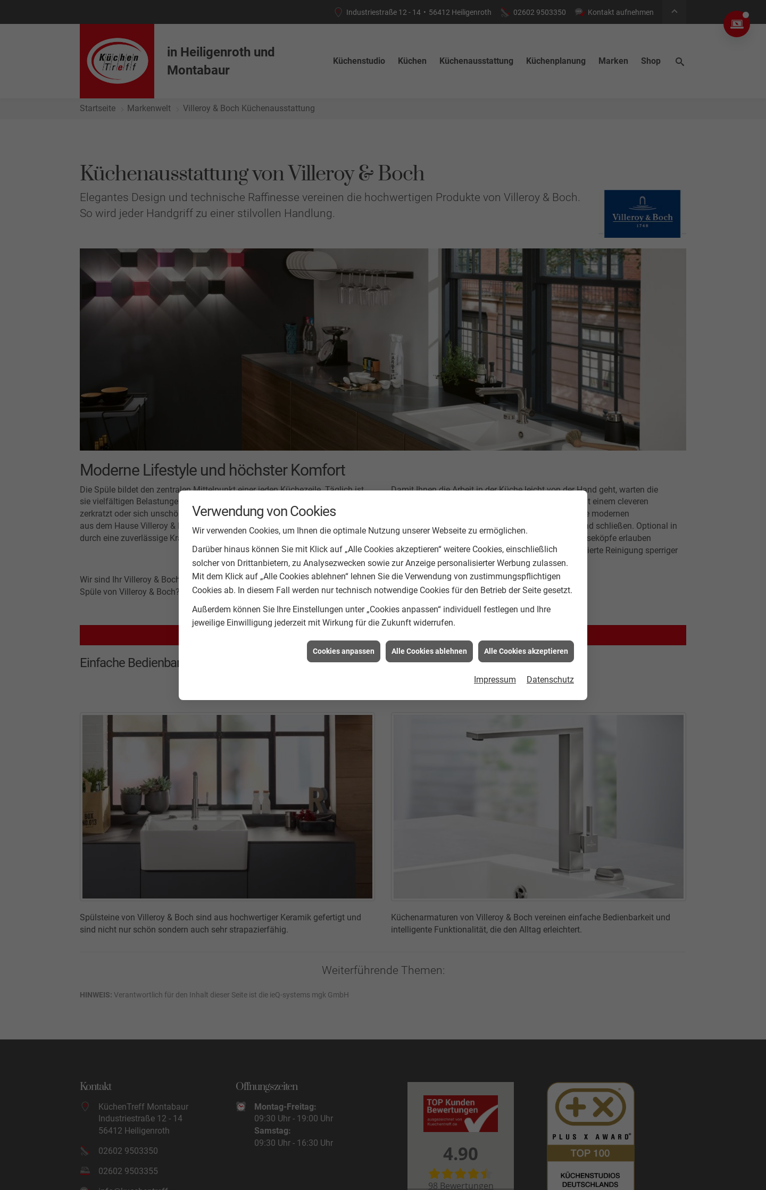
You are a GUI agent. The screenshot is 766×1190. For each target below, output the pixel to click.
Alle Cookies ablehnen (429, 651)
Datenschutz (550, 680)
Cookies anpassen (343, 651)
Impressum (495, 680)
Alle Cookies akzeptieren (526, 651)
